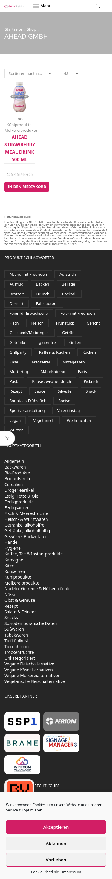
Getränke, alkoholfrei (24, 525)
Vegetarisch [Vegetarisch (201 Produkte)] (43, 420)
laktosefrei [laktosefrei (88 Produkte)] (40, 362)
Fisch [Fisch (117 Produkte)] (14, 323)
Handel (19, 118)
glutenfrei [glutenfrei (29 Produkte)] (48, 342)
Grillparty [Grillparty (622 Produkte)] (18, 352)
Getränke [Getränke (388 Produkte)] (18, 342)
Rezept (11, 606)
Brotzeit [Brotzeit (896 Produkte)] (17, 294)
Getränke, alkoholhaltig (27, 530)
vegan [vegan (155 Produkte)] (15, 420)
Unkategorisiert (19, 658)
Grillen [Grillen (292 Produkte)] (75, 342)
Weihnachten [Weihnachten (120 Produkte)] (79, 420)
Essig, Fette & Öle (21, 496)
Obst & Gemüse (19, 600)
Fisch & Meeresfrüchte (26, 513)
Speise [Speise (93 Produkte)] (64, 400)
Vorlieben (56, 860)
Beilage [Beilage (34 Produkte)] (68, 284)
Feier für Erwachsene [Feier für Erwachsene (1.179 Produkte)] (29, 313)
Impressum (71, 872)
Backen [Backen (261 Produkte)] (42, 284)
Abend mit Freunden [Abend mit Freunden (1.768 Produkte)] (28, 274)
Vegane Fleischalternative (29, 664)
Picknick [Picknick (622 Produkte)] (91, 381)
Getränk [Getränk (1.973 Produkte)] (69, 332)
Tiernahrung (16, 646)
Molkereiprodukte (20, 130)
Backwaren (15, 467)
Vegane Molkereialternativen (32, 675)
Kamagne (13, 560)
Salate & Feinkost (21, 612)
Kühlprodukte (19, 124)
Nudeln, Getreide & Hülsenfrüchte (37, 588)
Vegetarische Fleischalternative (34, 681)
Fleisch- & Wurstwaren (26, 519)
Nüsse (10, 594)
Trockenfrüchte (19, 652)
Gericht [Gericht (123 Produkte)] (93, 323)
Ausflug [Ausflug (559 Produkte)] (16, 284)
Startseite (13, 29)
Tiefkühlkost (16, 640)
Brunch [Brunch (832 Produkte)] (43, 294)
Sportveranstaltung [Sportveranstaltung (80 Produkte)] (27, 410)
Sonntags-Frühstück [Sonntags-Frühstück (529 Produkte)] (28, 400)
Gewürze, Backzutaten (26, 536)
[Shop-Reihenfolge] (29, 73)
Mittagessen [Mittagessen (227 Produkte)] (73, 362)
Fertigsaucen (17, 507)
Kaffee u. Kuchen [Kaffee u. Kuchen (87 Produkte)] (54, 352)
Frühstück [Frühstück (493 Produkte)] (65, 323)
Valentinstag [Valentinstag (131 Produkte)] (68, 410)
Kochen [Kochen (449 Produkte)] (89, 352)
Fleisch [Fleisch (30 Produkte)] (37, 323)
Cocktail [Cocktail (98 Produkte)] (69, 294)
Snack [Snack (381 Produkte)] (91, 391)
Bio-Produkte (17, 473)
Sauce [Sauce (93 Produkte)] (39, 391)
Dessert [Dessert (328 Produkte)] (17, 303)
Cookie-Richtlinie (45, 872)
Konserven (14, 571)
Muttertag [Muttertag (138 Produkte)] (19, 371)
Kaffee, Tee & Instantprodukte (33, 554)
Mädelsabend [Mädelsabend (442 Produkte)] (53, 371)
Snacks (11, 617)
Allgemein (14, 461)
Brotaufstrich (17, 478)
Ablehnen (56, 843)
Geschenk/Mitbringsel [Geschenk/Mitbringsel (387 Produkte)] (30, 332)
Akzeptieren (56, 827)
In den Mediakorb (26, 186)
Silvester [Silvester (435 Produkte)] (65, 391)
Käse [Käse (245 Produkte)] (14, 362)
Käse (9, 565)
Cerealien (13, 484)
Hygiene (12, 548)
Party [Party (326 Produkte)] (82, 371)
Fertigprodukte (19, 501)
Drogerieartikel (19, 490)
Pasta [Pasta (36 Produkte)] (14, 381)
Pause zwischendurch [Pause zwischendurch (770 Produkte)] (51, 381)
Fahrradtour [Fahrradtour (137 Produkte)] (47, 303)
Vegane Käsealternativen (28, 670)
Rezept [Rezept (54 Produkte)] (16, 391)
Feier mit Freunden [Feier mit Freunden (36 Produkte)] (77, 313)
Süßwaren (14, 629)
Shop (31, 29)
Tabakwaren (16, 635)
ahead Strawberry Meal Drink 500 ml (19, 148)
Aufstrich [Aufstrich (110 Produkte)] (67, 274)
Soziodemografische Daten (30, 623)
